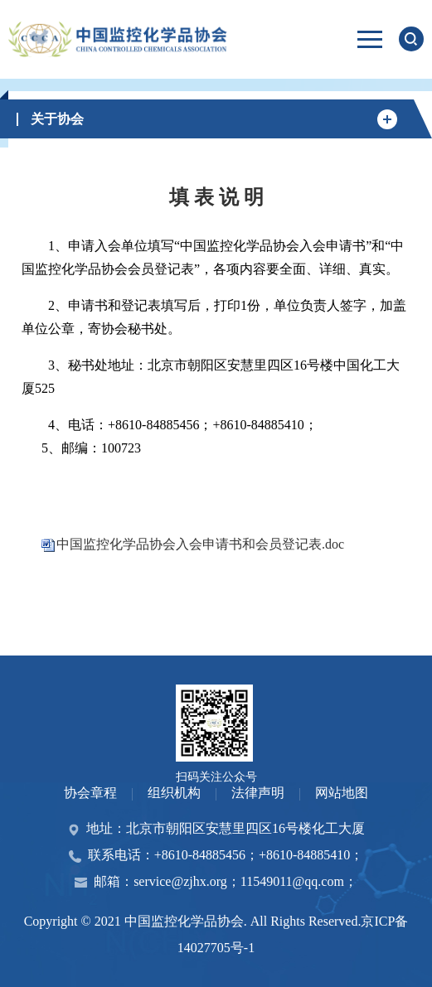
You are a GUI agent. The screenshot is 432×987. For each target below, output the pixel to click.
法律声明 (257, 793)
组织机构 (174, 793)
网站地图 (341, 793)
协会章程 (90, 793)
